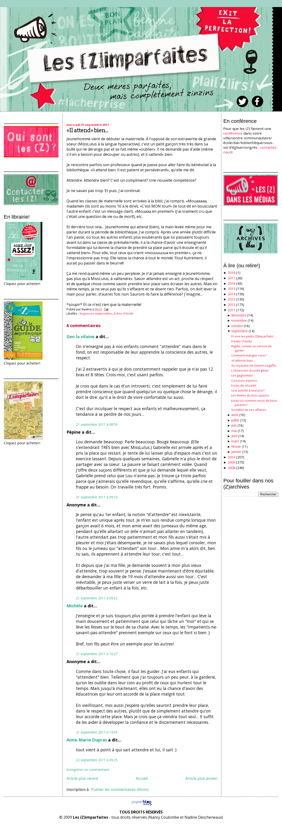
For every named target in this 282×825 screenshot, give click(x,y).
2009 (231, 462)
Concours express (244, 380)
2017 (231, 278)
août (234, 414)
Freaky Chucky (241, 341)
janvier (236, 451)
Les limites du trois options (250, 395)
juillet (235, 420)
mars (235, 441)
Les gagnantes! (242, 375)
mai (234, 431)
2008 (231, 467)
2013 (231, 299)
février (236, 446)
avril (234, 436)
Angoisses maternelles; (96, 313)
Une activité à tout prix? (247, 390)
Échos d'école (123, 313)
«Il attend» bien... (87, 130)
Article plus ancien (201, 778)
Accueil (142, 778)
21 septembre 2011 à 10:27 (97, 654)
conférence (233, 133)
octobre (237, 326)
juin (234, 425)
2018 (231, 272)
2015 (231, 288)
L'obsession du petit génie (250, 370)
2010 (231, 457)
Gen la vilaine (80, 336)
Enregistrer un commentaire (88, 769)
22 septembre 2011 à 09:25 (97, 760)
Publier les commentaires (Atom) (120, 789)
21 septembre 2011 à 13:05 (97, 732)
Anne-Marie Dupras (87, 740)
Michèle (75, 606)
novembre (239, 320)
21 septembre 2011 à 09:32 (97, 598)
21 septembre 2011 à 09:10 (97, 497)
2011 (231, 310)
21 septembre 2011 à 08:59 (97, 424)
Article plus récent (82, 778)
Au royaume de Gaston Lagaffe (253, 365)
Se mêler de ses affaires (248, 410)
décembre (238, 315)
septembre (239, 331)
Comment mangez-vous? (248, 355)
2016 (231, 283)
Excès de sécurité (243, 385)
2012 (231, 304)
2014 (231, 294)
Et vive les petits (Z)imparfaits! (252, 336)
